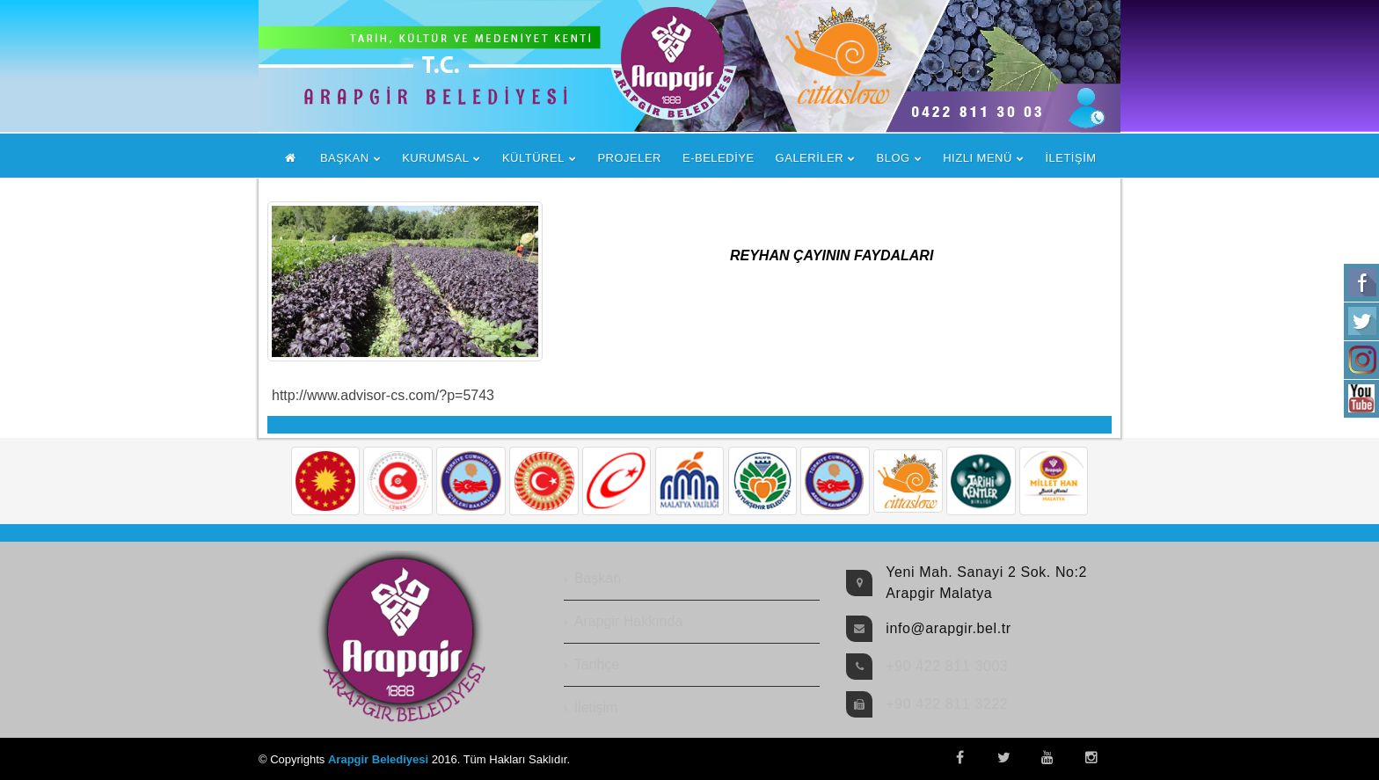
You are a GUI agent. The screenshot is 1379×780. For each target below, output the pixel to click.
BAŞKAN (344, 157)
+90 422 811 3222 (947, 703)
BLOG (893, 157)
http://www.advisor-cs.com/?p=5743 (383, 395)
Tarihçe (597, 664)
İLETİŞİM (1070, 157)
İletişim (596, 707)
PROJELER (629, 157)
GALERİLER (809, 157)
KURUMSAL (435, 157)
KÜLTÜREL (533, 157)
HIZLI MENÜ (977, 157)
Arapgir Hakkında (628, 621)
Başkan (597, 578)
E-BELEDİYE (718, 157)
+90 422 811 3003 (947, 666)
